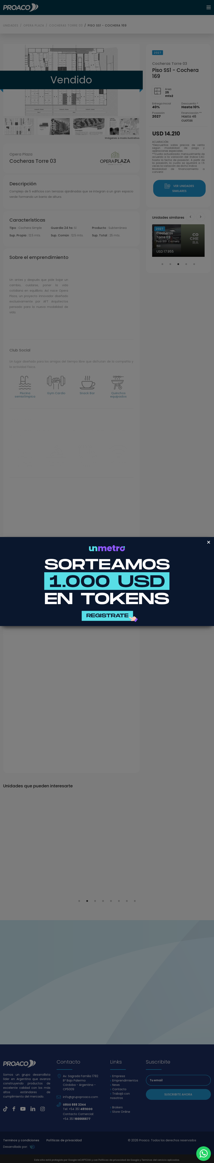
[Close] (208, 542)
